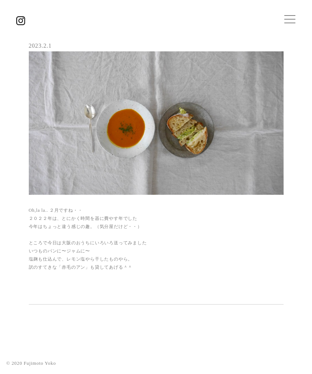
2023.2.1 (40, 45)
